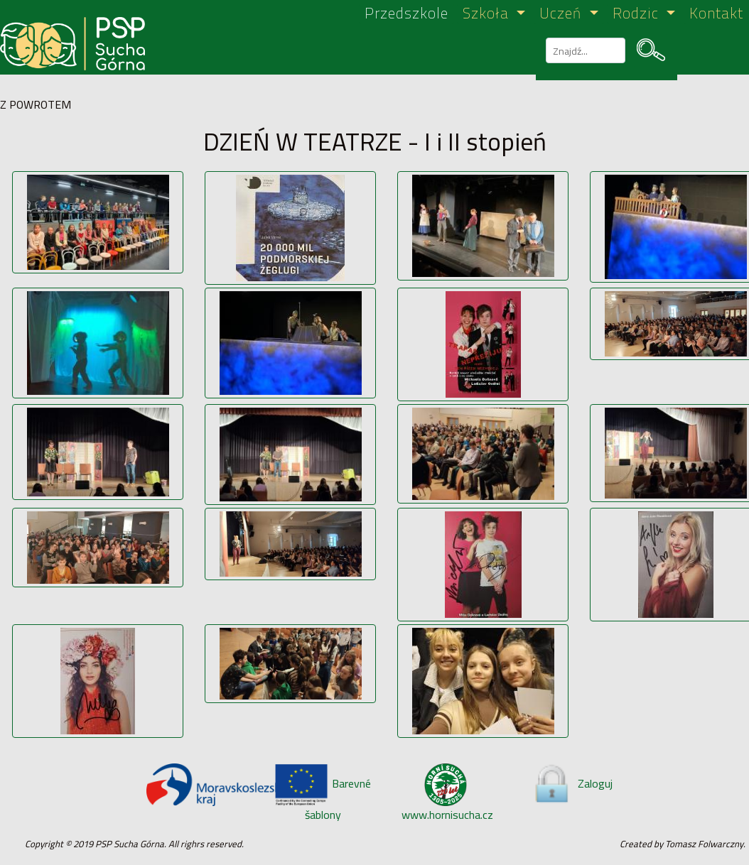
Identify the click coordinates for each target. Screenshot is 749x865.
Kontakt (716, 14)
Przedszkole (406, 14)
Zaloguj (572, 783)
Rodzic (638, 14)
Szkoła (488, 14)
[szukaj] (584, 50)
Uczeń (562, 14)
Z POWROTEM (35, 104)
